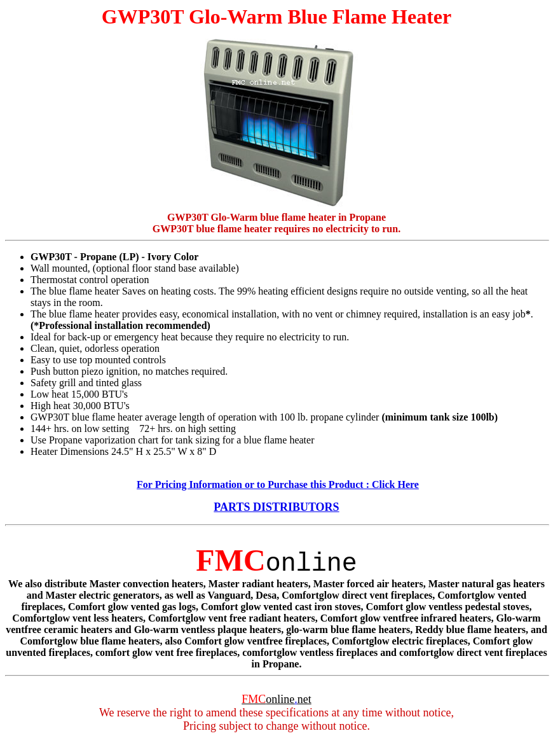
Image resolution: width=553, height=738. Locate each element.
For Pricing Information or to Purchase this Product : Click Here (278, 484)
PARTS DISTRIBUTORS (276, 507)
